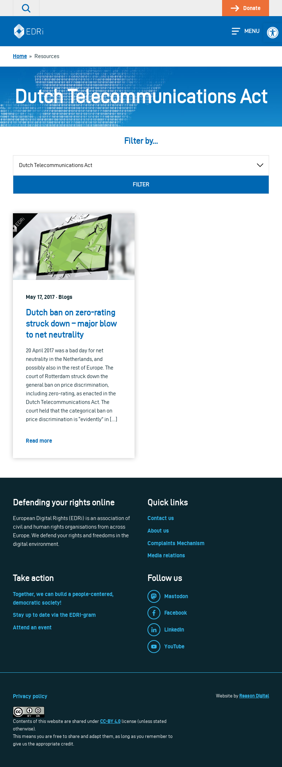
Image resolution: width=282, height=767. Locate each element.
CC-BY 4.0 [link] (110, 721)
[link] (272, 32)
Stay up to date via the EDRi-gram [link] (54, 615)
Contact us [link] (160, 518)
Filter (141, 184)
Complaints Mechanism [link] (176, 543)
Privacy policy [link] (30, 696)
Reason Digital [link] (254, 696)
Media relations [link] (166, 555)
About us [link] (158, 531)
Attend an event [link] (32, 627)
